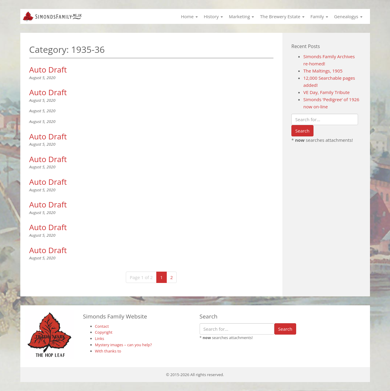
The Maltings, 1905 (322, 71)
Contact (102, 326)
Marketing (241, 16)
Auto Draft (48, 69)
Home (189, 16)
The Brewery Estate (282, 16)
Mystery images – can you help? (123, 344)
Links (99, 338)
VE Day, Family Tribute (326, 92)
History (213, 16)
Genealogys (348, 16)
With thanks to (108, 351)
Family (319, 16)
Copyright (104, 332)
